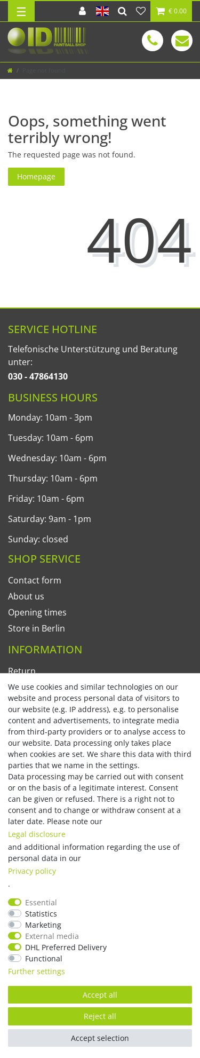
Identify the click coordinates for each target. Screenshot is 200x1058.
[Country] (102, 11)
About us (26, 596)
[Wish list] (141, 11)
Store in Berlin (36, 628)
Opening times (37, 612)
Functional (43, 958)
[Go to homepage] (10, 70)
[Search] (122, 11)
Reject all (100, 1016)
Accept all (100, 995)
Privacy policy (32, 871)
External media (52, 936)
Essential (41, 902)
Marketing (43, 925)
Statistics (41, 914)
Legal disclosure (37, 834)
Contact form (34, 580)
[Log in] (82, 11)
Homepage (36, 176)
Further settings (36, 971)
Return (22, 671)
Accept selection (100, 1038)
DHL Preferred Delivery (66, 947)
